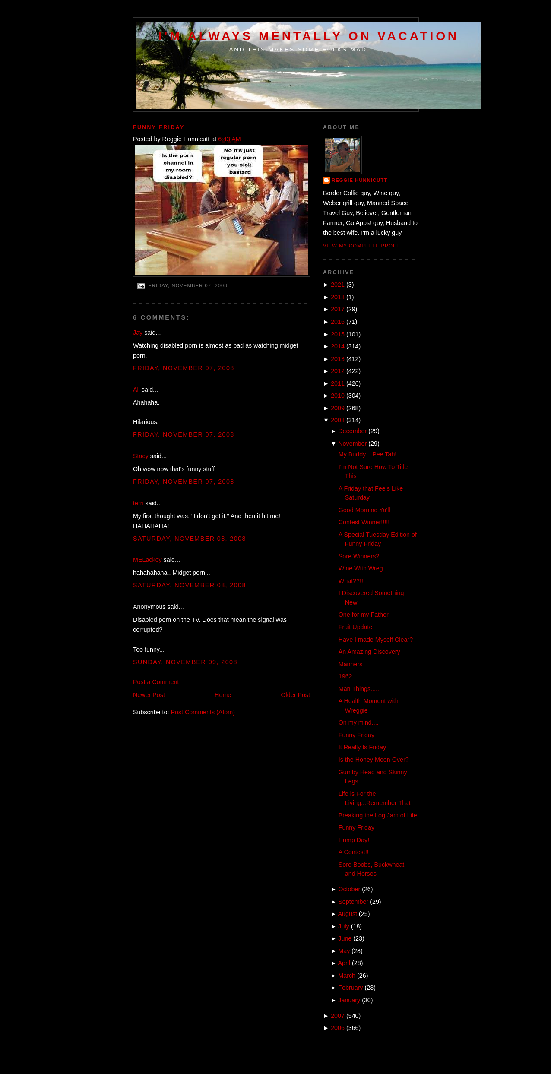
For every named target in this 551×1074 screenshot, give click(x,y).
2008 (338, 420)
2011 (338, 383)
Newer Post (149, 694)
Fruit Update (356, 627)
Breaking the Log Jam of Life (378, 815)
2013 (338, 358)
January (349, 1000)
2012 (338, 371)
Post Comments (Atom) (203, 712)
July (343, 926)
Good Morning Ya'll (364, 510)
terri (138, 503)
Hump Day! (354, 839)
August (348, 913)
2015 (338, 334)
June (345, 938)
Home (223, 694)
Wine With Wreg (361, 568)
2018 (338, 297)
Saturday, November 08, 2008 (189, 538)
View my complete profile (364, 245)
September (353, 901)
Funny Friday (159, 127)
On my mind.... (359, 722)
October (349, 889)
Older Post (295, 694)
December (352, 431)
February (350, 987)
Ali (136, 389)
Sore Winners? (359, 556)
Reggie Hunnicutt (359, 180)
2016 (338, 321)
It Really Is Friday (362, 747)
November (352, 443)
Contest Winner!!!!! (364, 522)
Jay (137, 332)
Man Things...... (360, 688)
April (344, 963)
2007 (338, 1015)
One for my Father (364, 614)
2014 (338, 346)
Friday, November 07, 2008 (183, 367)
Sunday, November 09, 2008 (185, 662)
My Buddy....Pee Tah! (368, 454)
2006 (338, 1027)
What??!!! (352, 580)
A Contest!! (354, 852)
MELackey (147, 559)
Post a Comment (156, 681)
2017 (338, 309)
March (346, 975)
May (344, 950)
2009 (338, 408)
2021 (338, 284)
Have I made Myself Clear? (376, 639)
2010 (338, 395)
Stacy (141, 456)
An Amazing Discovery (369, 651)
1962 (345, 676)
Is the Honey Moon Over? (374, 759)
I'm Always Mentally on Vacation (308, 36)
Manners (351, 664)
